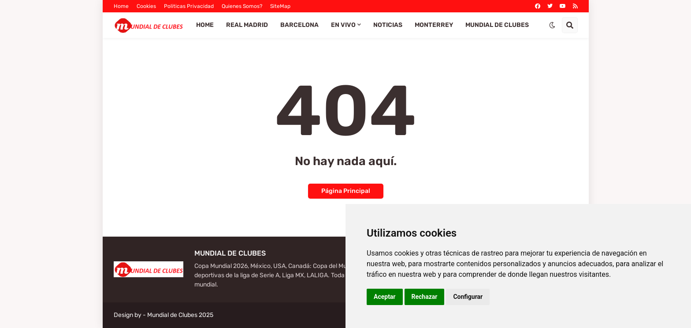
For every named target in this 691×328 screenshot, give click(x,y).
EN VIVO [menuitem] (343, 25)
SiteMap (280, 6)
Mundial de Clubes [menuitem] (497, 25)
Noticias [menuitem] (387, 25)
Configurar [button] (468, 296)
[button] (552, 25)
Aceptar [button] (385, 296)
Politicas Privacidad (189, 6)
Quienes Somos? (242, 6)
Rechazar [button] (425, 296)
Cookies (146, 6)
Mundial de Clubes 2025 (180, 315)
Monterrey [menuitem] (434, 25)
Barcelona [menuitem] (299, 25)
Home (121, 6)
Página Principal (345, 191)
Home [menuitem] (205, 25)
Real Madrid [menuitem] (247, 25)
